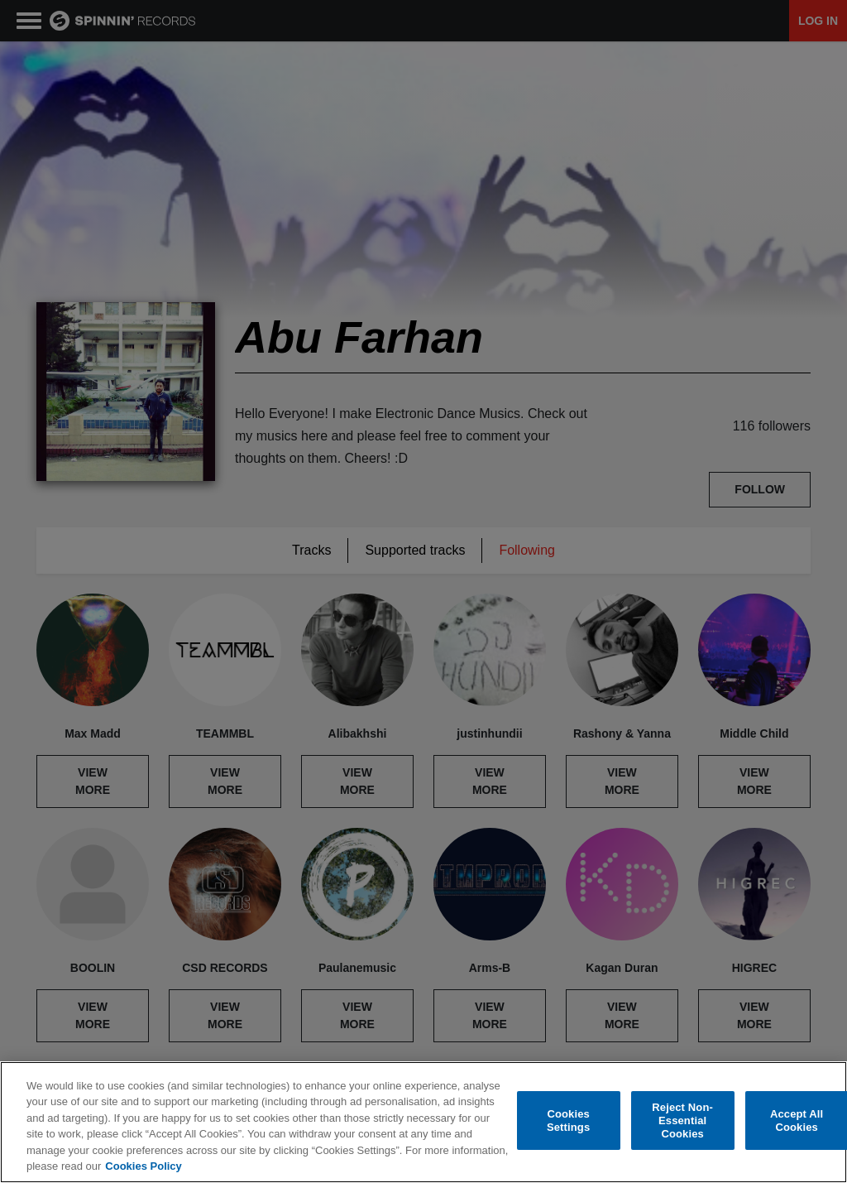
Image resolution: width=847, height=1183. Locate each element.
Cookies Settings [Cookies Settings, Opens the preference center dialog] (568, 1120)
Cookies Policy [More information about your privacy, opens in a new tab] (143, 1166)
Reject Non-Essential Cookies (682, 1121)
